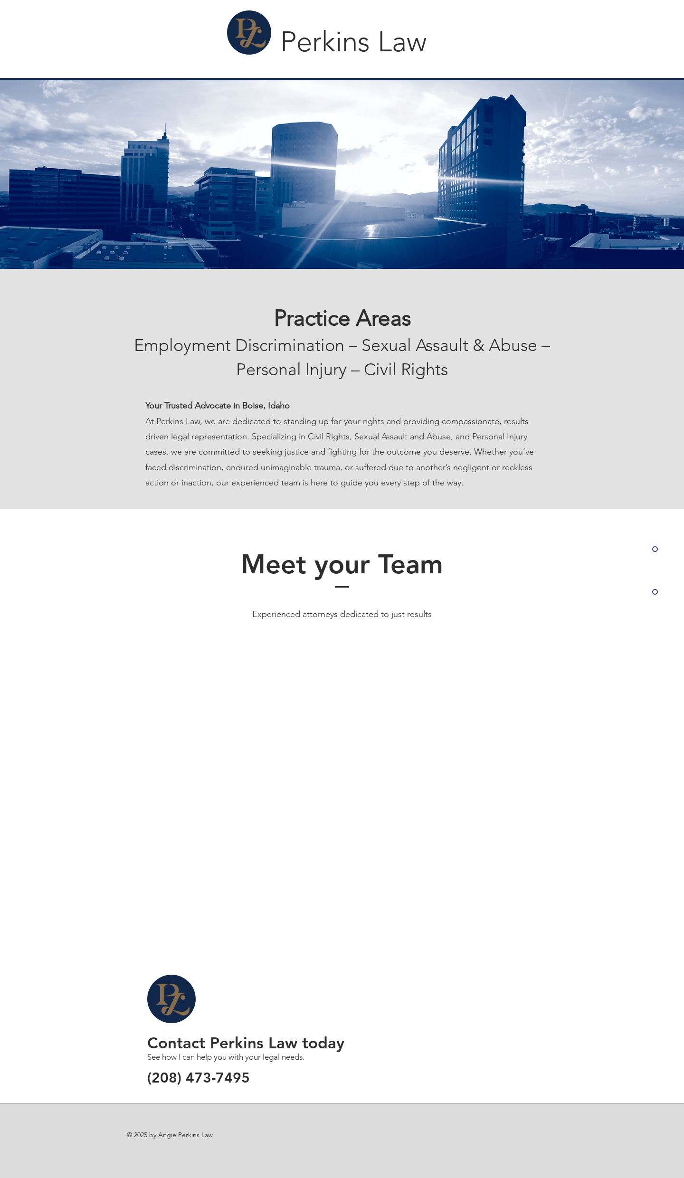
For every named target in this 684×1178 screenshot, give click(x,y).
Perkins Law (353, 41)
